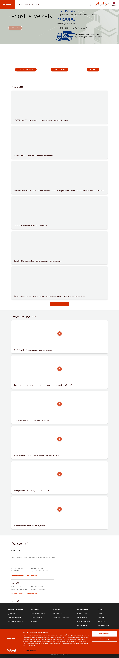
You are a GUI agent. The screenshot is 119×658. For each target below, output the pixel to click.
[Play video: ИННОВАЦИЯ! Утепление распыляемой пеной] (59, 336)
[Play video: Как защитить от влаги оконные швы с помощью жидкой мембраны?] (59, 372)
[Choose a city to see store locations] (15, 550)
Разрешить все (104, 637)
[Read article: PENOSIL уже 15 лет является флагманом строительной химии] (59, 107)
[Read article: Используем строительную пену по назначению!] (59, 142)
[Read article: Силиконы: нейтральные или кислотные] (59, 212)
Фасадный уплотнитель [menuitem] (61, 618)
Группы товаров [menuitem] (36, 618)
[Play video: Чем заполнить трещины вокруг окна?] (59, 512)
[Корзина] (102, 4)
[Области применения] (25, 61)
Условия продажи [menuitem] (14, 618)
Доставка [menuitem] (11, 614)
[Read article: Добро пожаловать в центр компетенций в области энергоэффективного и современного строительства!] (59, 177)
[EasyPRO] (93, 61)
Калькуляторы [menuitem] (82, 625)
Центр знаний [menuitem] (82, 609)
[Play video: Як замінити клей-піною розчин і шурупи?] (59, 407)
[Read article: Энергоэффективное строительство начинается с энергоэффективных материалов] (59, 283)
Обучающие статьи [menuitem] (83, 629)
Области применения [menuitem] (38, 614)
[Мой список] (97, 4)
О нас (37, 4)
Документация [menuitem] (82, 618)
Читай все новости (59, 304)
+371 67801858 (39, 568)
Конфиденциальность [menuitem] (15, 621)
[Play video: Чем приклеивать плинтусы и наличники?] (59, 477)
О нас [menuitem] (100, 614)
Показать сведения (29, 654)
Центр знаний (29, 4)
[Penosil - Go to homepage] (7, 4)
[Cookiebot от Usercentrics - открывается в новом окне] (11, 654)
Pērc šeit (15, 28)
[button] (115, 4)
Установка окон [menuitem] (58, 614)
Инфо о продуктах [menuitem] (83, 621)
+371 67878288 (39, 587)
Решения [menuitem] (56, 609)
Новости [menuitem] (101, 618)
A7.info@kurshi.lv (42, 589)
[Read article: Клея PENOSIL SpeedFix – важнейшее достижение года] (59, 247)
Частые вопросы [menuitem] (103, 625)
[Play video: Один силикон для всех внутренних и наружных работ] (59, 442)
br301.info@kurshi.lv (42, 571)
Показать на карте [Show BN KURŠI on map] (17, 575)
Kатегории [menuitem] (35, 609)
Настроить (104, 643)
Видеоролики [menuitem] (82, 614)
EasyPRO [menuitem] (34, 621)
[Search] (90, 4)
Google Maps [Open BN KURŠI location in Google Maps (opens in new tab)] (31, 575)
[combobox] (88, 4)
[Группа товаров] (59, 61)
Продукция (20, 4)
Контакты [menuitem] (101, 621)
